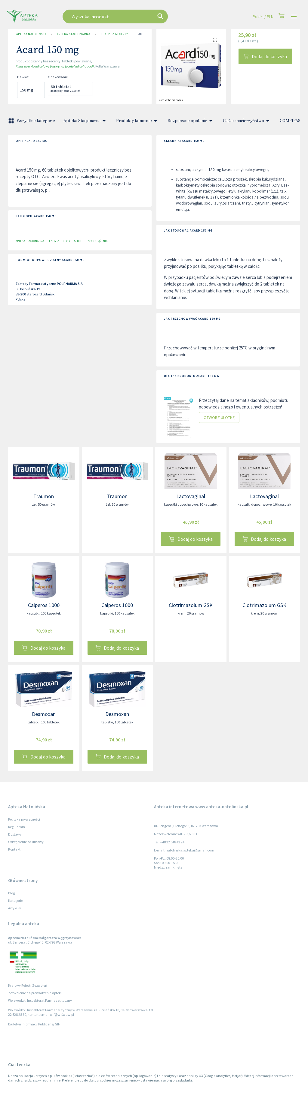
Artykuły (14, 908)
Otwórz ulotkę (219, 417)
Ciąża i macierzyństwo (247, 120)
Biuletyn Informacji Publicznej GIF (34, 1024)
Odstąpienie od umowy (26, 841)
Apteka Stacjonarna (73, 34)
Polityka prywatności (24, 819)
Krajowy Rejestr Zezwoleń (27, 985)
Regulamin (16, 826)
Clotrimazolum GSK (191, 605)
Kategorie (15, 900)
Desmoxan (44, 714)
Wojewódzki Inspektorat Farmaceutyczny (40, 1000)
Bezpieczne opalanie (191, 120)
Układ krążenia (96, 241)
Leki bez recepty (114, 34)
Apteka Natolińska (31, 34)
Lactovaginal (190, 496)
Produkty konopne (137, 120)
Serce (78, 241)
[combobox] (131, 16)
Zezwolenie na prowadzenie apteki (35, 993)
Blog (11, 893)
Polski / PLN (263, 16)
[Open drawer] (294, 16)
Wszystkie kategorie (32, 121)
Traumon (43, 496)
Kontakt (14, 849)
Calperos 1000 (44, 605)
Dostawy (15, 834)
